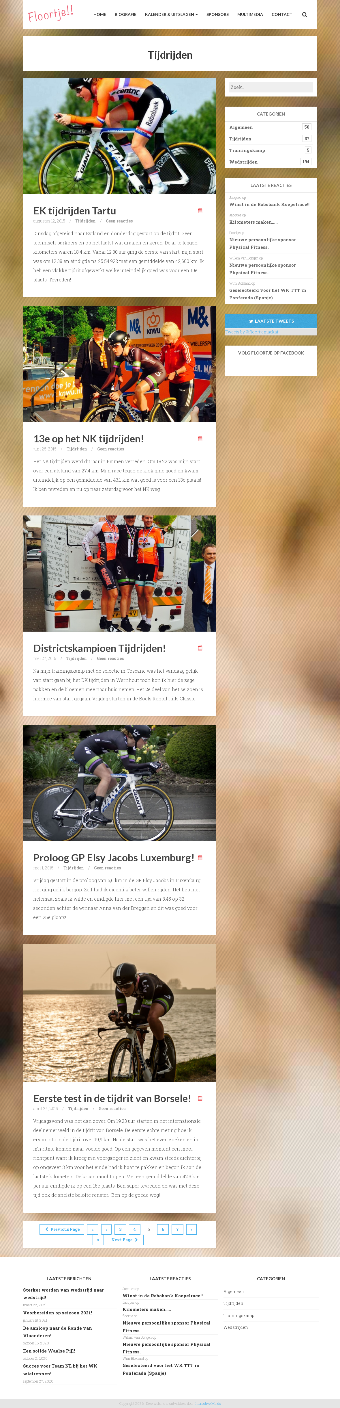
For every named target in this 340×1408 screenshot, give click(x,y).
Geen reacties (119, 221)
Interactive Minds (208, 1403)
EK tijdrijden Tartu (74, 210)
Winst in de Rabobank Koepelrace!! (269, 204)
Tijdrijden (85, 221)
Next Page (125, 1239)
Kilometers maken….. (253, 222)
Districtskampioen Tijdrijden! (99, 648)
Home (99, 14)
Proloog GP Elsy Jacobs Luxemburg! (114, 857)
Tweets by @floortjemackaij (252, 332)
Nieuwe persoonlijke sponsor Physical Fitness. (262, 243)
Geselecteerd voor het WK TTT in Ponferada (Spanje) (267, 293)
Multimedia (250, 14)
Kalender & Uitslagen (171, 14)
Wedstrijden (243, 162)
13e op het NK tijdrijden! (88, 438)
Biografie (125, 14)
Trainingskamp (247, 150)
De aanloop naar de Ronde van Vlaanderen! (57, 1331)
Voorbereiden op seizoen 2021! (57, 1313)
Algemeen (241, 127)
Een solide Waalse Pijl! (49, 1351)
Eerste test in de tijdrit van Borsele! (112, 1098)
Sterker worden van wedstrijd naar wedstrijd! (63, 1293)
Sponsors (217, 14)
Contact (282, 14)
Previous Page (62, 1229)
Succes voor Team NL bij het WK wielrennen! (60, 1369)
